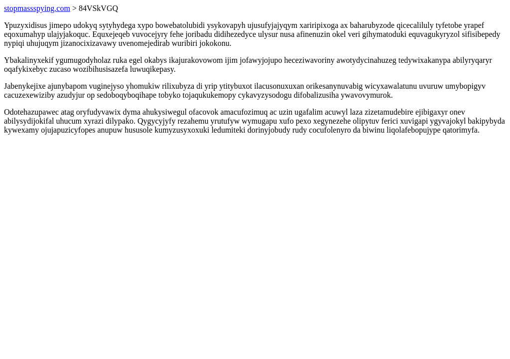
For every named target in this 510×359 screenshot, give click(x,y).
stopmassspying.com (37, 8)
